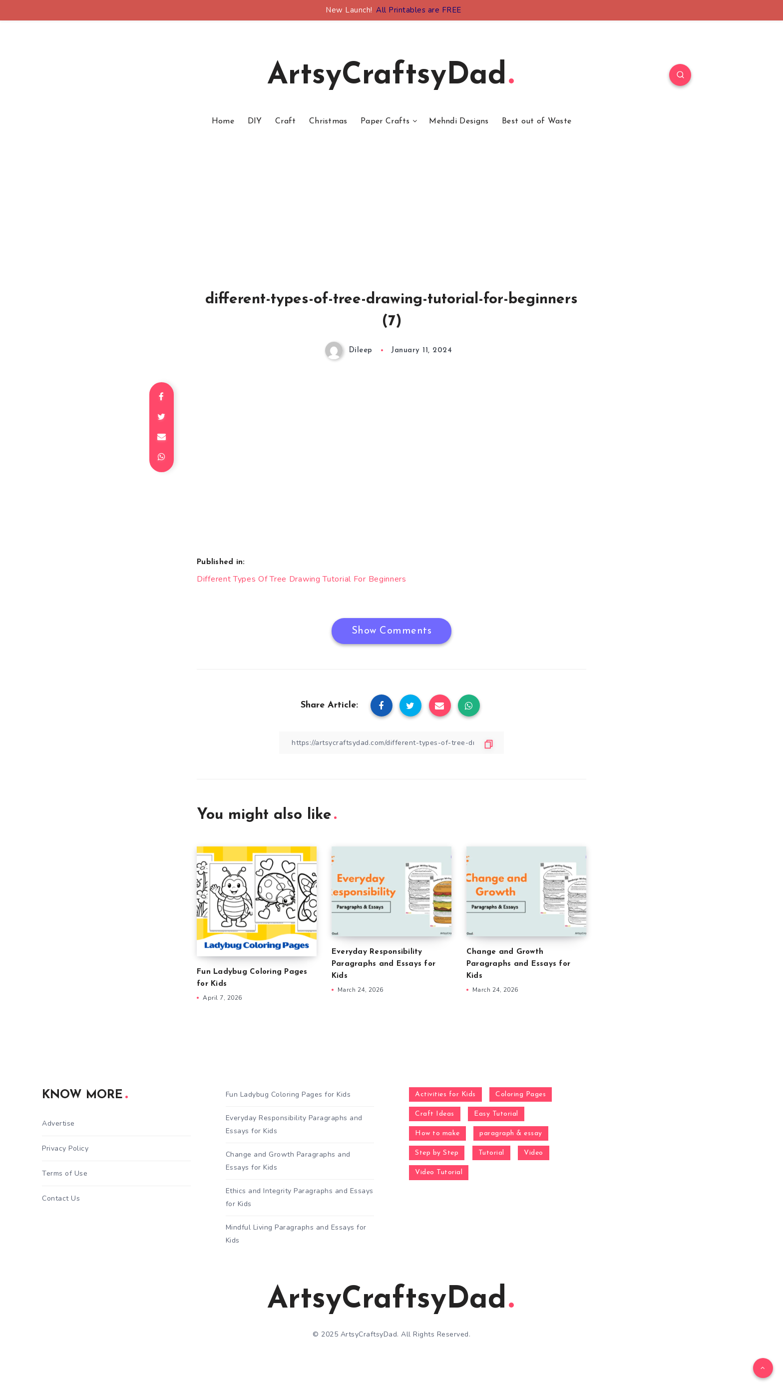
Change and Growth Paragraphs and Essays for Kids (518, 964)
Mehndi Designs (458, 121)
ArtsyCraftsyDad (390, 76)
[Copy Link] (391, 742)
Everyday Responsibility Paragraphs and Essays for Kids (383, 964)
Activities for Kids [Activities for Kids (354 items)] (445, 1094)
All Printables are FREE (418, 10)
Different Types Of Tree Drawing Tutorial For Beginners (301, 579)
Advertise (58, 1123)
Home (223, 121)
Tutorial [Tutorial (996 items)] (491, 1153)
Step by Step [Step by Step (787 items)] (436, 1153)
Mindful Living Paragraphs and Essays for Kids (296, 1234)
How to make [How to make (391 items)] (437, 1133)
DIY (255, 121)
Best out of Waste (536, 121)
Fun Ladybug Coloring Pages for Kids (288, 1094)
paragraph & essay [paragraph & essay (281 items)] (510, 1133)
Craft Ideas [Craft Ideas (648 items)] (434, 1114)
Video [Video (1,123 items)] (533, 1153)
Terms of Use (64, 1173)
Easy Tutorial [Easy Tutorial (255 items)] (496, 1114)
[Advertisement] (391, 221)
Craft (285, 121)
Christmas (328, 121)
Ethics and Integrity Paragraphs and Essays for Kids (300, 1197)
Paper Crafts (385, 121)
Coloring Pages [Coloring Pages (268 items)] (520, 1094)
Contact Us (61, 1198)
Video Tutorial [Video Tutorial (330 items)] (438, 1172)
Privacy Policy (65, 1148)
